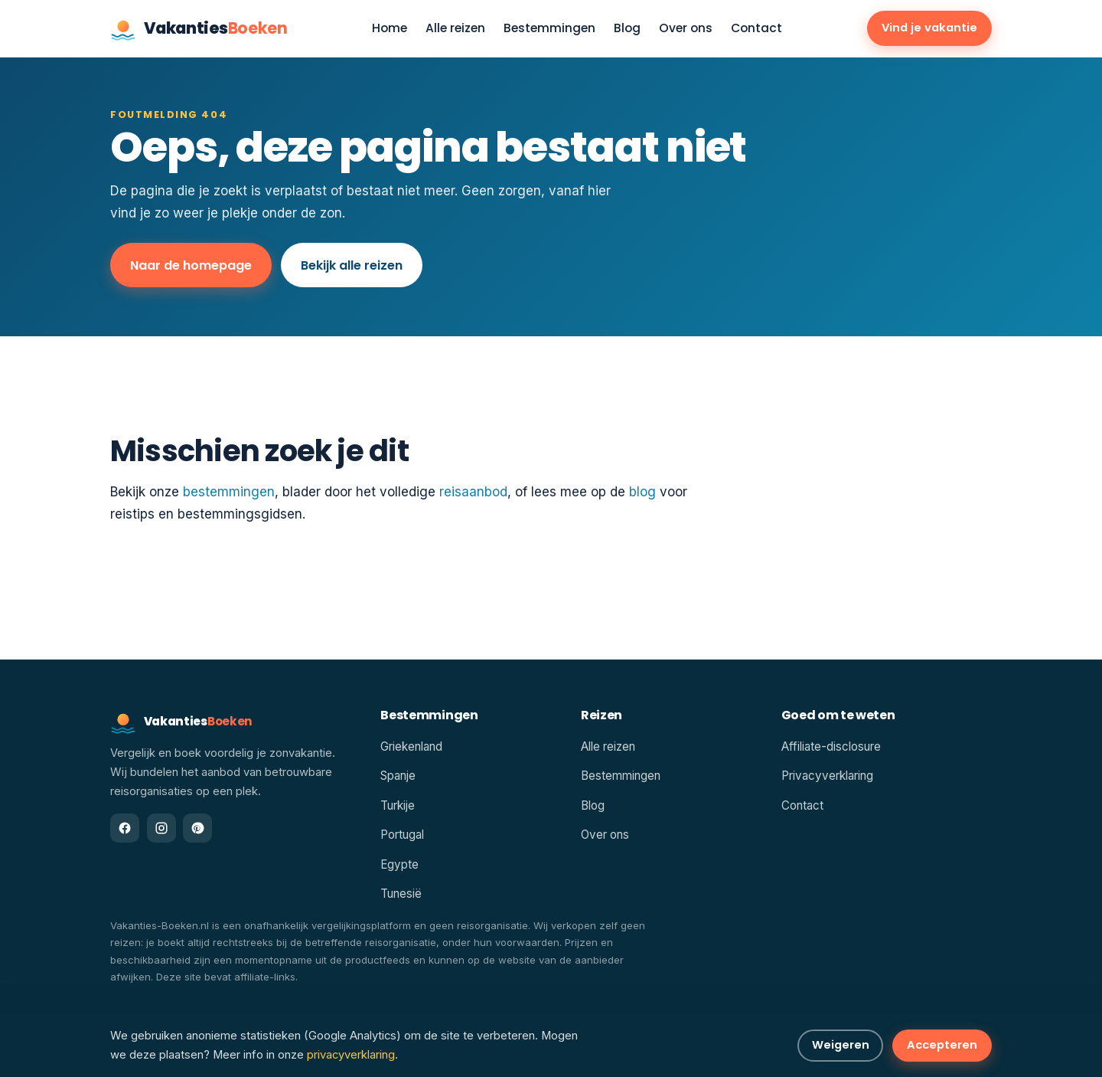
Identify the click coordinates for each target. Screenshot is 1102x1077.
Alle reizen (455, 29)
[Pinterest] (197, 828)
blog (642, 491)
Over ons (685, 29)
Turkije (397, 805)
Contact (756, 29)
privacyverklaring (351, 1055)
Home (389, 29)
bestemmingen (229, 491)
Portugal (402, 834)
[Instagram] (161, 828)
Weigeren (840, 1044)
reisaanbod (473, 491)
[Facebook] (124, 828)
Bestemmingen (549, 29)
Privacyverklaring (827, 775)
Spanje (398, 775)
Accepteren (942, 1044)
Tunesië (401, 893)
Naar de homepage (191, 265)
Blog (627, 29)
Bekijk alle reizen (352, 265)
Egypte (399, 864)
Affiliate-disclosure (831, 746)
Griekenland (411, 746)
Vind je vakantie (929, 27)
